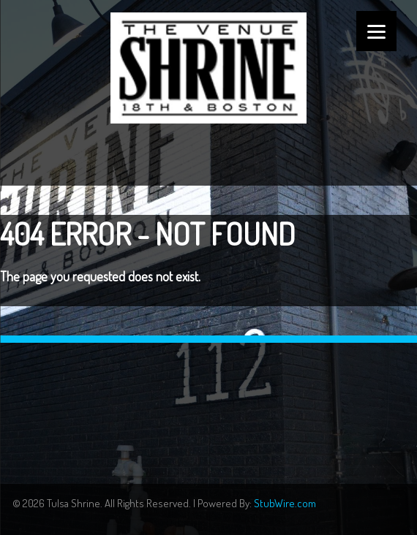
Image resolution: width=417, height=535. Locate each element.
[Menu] (376, 31)
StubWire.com (285, 503)
